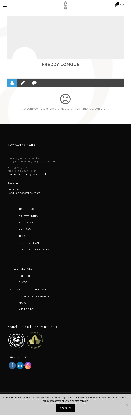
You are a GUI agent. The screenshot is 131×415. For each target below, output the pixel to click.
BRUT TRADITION (29, 216)
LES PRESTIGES (23, 268)
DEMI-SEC (25, 228)
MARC (22, 303)
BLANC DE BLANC (30, 243)
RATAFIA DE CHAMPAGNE (34, 296)
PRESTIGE (25, 276)
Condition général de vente (24, 193)
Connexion (14, 189)
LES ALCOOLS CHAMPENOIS (31, 289)
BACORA (24, 282)
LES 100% (19, 236)
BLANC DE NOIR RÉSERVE (35, 249)
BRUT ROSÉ (26, 222)
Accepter (65, 408)
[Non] (126, 404)
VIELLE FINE (26, 309)
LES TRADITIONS (24, 209)
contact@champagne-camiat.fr (27, 174)
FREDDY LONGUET (62, 64)
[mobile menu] (5, 5)
